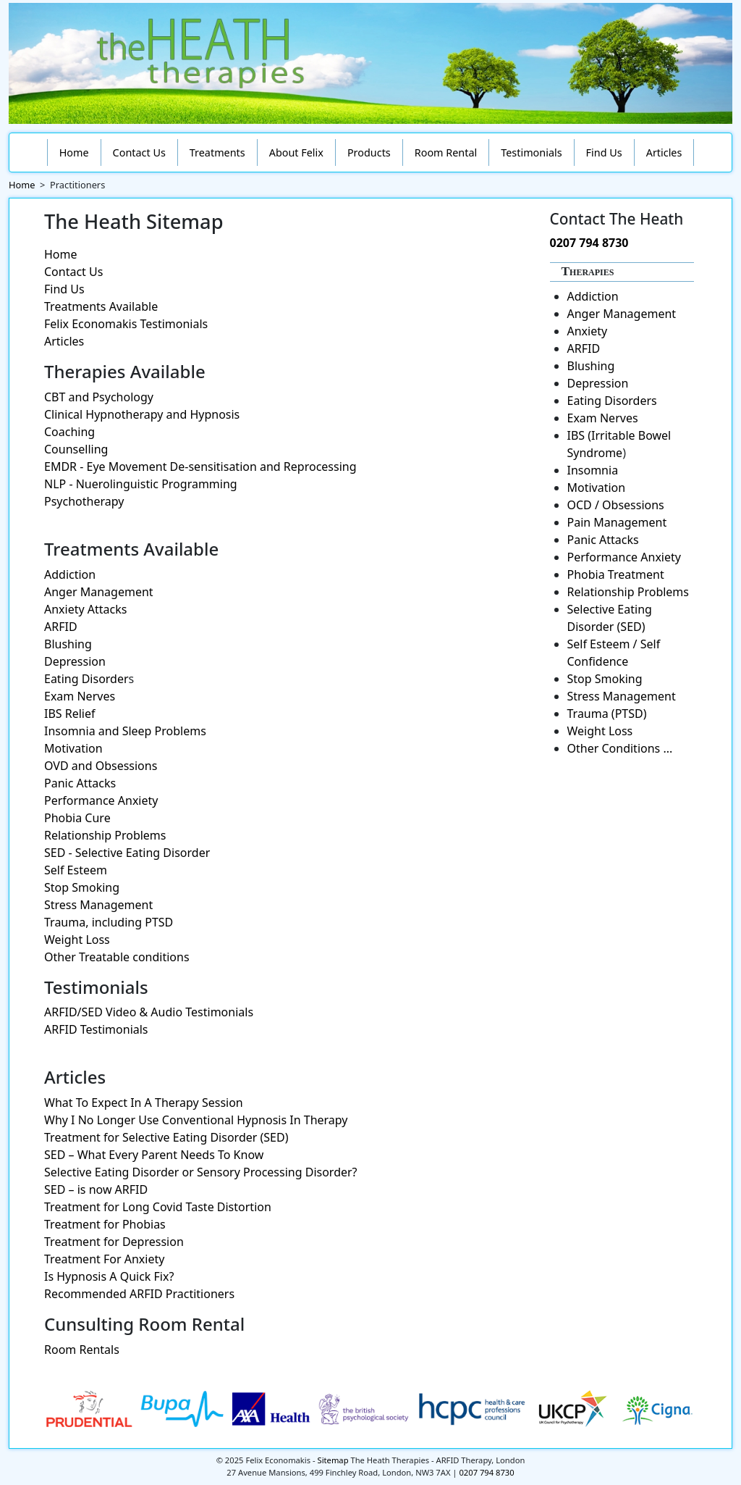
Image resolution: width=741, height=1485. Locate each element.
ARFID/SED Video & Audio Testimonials (148, 1012)
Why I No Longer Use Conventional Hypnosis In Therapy (196, 1120)
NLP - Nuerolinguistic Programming (140, 484)
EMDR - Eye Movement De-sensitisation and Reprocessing (200, 466)
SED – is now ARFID (96, 1189)
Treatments (217, 152)
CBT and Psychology (98, 397)
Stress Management (98, 905)
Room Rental (446, 152)
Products (369, 152)
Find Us (604, 152)
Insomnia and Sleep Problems (125, 731)
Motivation (73, 748)
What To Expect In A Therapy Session (143, 1102)
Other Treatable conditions (117, 957)
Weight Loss (77, 940)
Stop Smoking (81, 887)
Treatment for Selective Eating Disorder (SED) (166, 1137)
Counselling (76, 449)
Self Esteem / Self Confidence (614, 652)
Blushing (68, 644)
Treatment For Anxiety (104, 1259)
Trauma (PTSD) (607, 713)
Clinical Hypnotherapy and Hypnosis (142, 414)
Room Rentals (81, 1350)
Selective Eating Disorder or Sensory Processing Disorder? (200, 1172)
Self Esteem (75, 870)
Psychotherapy (84, 501)
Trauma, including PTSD (108, 922)
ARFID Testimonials (96, 1029)
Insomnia (593, 470)
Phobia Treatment (615, 574)
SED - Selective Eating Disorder (127, 853)
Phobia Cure (77, 818)
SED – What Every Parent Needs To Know (153, 1155)
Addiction (70, 574)
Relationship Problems (105, 835)
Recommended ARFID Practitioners (139, 1294)
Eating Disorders (612, 401)
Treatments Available (101, 306)
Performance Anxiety (101, 800)
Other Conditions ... (620, 748)
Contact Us (139, 152)
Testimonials (531, 152)
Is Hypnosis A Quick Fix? (109, 1276)
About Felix (296, 152)
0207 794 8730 (589, 243)
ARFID (60, 627)
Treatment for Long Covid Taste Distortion (157, 1207)
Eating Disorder (86, 679)
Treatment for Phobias (105, 1224)
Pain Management (617, 522)
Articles (664, 152)
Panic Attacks (80, 783)
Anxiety (587, 331)
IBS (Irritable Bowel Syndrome (619, 444)
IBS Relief (70, 713)
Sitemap (333, 1460)
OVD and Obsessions (100, 766)
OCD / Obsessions (615, 505)
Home (74, 152)
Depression (75, 661)
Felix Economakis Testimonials (126, 324)
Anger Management (98, 592)
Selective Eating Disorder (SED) (609, 618)
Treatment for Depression (114, 1242)
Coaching (69, 432)
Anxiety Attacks (85, 609)
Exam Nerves (79, 696)
